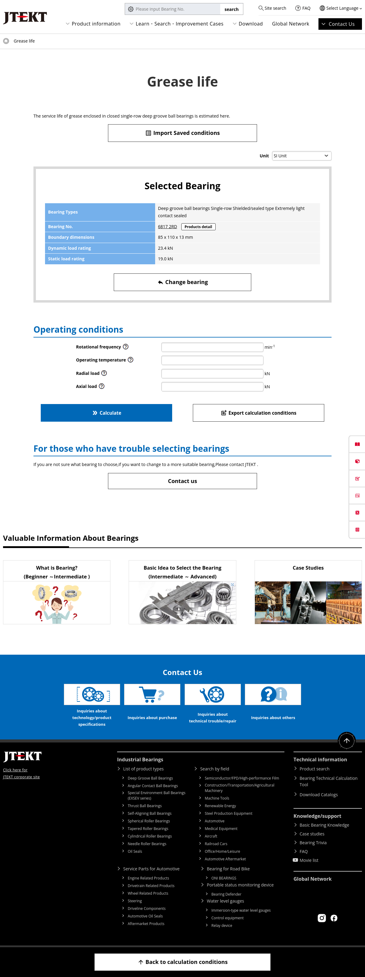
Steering (135, 900)
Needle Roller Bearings (147, 843)
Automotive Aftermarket (225, 859)
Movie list (309, 860)
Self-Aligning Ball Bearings (150, 813)
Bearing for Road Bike (228, 869)
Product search (314, 769)
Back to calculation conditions (182, 962)
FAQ (306, 8)
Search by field (214, 769)
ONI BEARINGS (223, 878)
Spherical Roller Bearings (149, 821)
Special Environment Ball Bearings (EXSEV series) (157, 795)
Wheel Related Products (148, 893)
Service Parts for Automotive (151, 869)
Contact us (182, 481)
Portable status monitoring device (240, 885)
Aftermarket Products (146, 923)
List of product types (143, 769)
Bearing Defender (226, 894)
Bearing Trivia (313, 842)
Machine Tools (217, 798)
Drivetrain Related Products (151, 885)
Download (251, 23)
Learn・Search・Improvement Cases (180, 23)
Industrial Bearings (140, 759)
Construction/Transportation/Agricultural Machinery (239, 788)
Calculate (106, 413)
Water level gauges (225, 901)
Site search (275, 8)
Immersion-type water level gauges (241, 910)
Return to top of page (347, 741)
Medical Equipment (221, 828)
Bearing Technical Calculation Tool (329, 781)
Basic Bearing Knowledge (324, 825)
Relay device (221, 925)
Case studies (312, 834)
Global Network (290, 23)
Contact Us (342, 24)
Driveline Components (147, 908)
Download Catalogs (319, 794)
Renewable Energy (220, 805)
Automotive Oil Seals (145, 916)
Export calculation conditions (259, 413)
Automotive (214, 821)
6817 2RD (167, 226)
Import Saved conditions (182, 133)
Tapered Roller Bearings (148, 828)
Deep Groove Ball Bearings (150, 778)
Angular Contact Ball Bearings (153, 785)
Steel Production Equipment (228, 813)
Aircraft (211, 836)
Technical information (320, 759)
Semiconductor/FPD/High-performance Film (242, 778)
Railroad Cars (216, 843)
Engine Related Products (148, 878)
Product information (96, 23)
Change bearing (182, 282)
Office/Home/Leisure (222, 851)
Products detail (198, 226)
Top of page (6, 41)
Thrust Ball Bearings (145, 805)
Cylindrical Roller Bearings (150, 836)
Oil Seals (135, 851)
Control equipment (227, 917)
